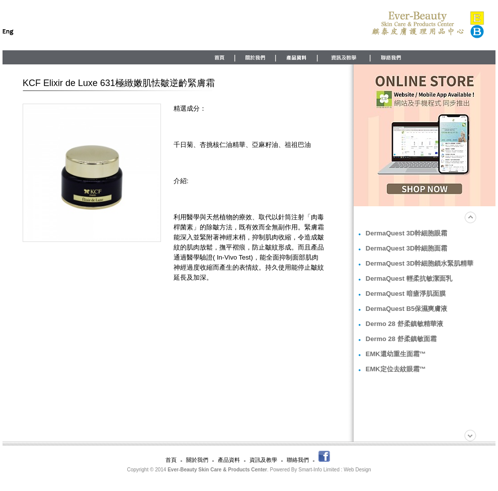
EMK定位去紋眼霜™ (396, 369)
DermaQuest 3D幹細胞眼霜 (407, 233)
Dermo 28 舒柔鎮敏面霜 (401, 339)
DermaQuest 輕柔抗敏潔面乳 (409, 278)
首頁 (171, 460)
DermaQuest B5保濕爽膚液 (407, 308)
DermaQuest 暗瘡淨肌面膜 (406, 293)
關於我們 (197, 460)
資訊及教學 (263, 460)
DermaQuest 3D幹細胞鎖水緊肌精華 (420, 263)
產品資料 (229, 460)
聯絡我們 (298, 460)
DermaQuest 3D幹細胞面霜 (407, 248)
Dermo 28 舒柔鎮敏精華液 (404, 324)
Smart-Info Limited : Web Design (334, 469)
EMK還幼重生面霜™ (396, 354)
